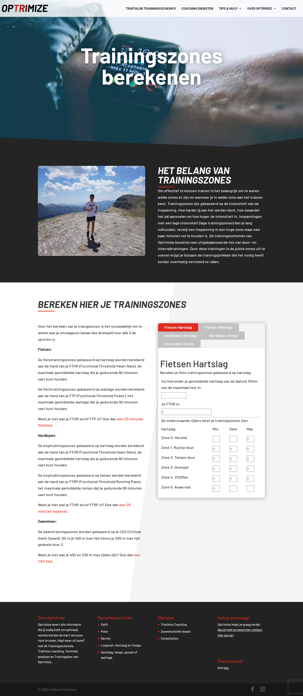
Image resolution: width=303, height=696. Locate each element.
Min (215, 429)
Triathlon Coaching (174, 624)
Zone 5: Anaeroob (176, 487)
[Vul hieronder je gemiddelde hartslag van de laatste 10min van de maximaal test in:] (173, 395)
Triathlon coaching (51, 651)
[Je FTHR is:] (186, 412)
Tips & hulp (228, 8)
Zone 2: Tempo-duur (178, 457)
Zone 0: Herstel (174, 437)
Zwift (104, 624)
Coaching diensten (197, 8)
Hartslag (168, 429)
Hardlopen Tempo (223, 335)
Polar (104, 631)
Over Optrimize (259, 8)
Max (250, 429)
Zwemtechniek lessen (176, 631)
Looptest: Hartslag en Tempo (121, 645)
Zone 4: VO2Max (174, 477)
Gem (233, 429)
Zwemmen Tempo (179, 343)
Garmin (106, 638)
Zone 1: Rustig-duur (177, 447)
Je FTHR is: (170, 404)
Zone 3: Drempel (175, 467)
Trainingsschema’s (60, 646)
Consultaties (169, 638)
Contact (289, 8)
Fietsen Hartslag (178, 327)
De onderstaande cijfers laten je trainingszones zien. (205, 420)
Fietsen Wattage (219, 327)
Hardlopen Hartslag (180, 335)
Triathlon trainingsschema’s (151, 8)
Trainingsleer (63, 657)
